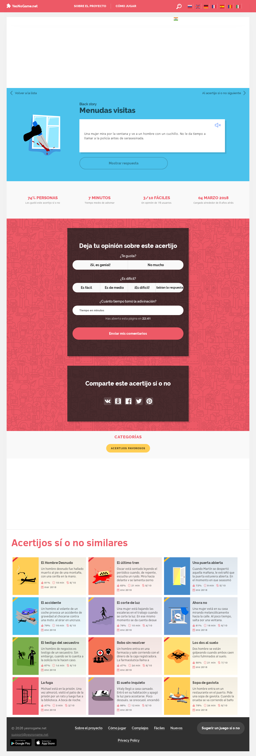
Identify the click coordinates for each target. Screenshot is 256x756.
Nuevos (176, 728)
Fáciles (159, 728)
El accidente (49, 616)
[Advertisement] (128, 52)
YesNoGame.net (25, 6)
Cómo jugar (126, 6)
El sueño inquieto (125, 696)
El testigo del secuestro (49, 656)
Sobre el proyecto (90, 6)
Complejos (140, 728)
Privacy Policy (129, 740)
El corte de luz (125, 616)
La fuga (49, 696)
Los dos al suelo (201, 656)
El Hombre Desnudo (49, 576)
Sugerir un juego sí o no (221, 728)
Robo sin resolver (125, 656)
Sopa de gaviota (201, 696)
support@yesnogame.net (29, 734)
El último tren (125, 576)
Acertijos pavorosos (128, 448)
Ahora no (201, 616)
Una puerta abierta (201, 576)
